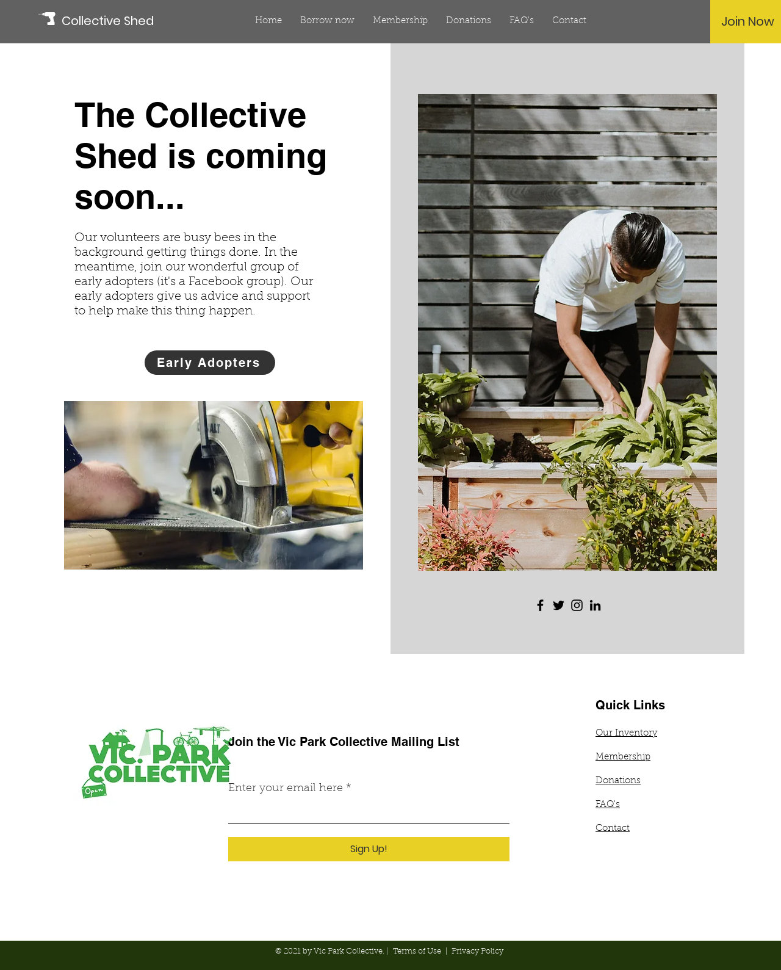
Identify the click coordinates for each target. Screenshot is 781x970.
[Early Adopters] (210, 362)
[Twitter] (558, 605)
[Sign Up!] (368, 849)
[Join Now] (748, 21)
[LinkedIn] (595, 605)
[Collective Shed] (116, 20)
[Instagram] (577, 605)
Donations (618, 781)
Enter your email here (285, 788)
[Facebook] (540, 605)
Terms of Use (417, 951)
